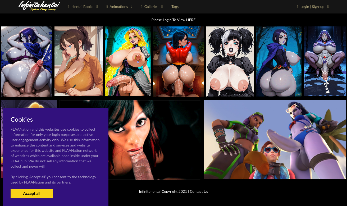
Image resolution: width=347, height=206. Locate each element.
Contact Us (199, 191)
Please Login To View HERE (174, 19)
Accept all (31, 193)
